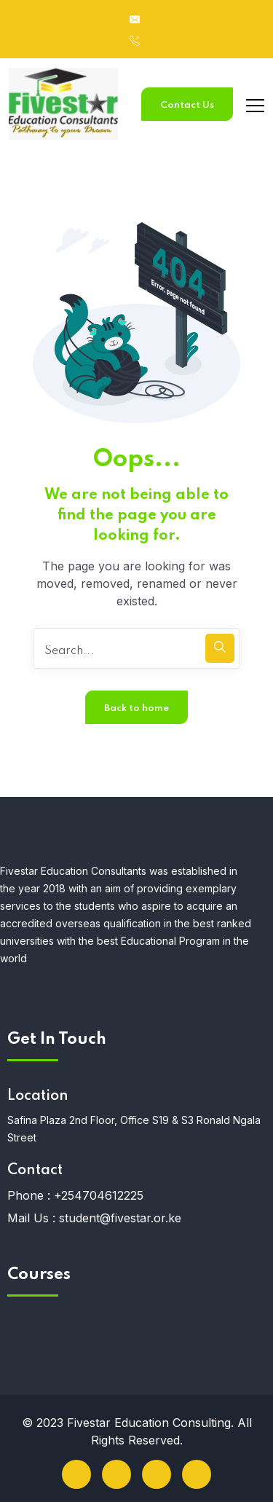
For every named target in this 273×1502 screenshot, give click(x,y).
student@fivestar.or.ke (120, 1218)
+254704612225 (98, 1195)
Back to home (136, 708)
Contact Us (187, 105)
